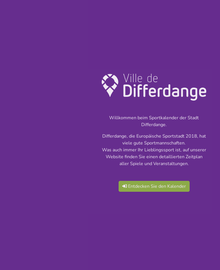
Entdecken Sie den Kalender (154, 186)
